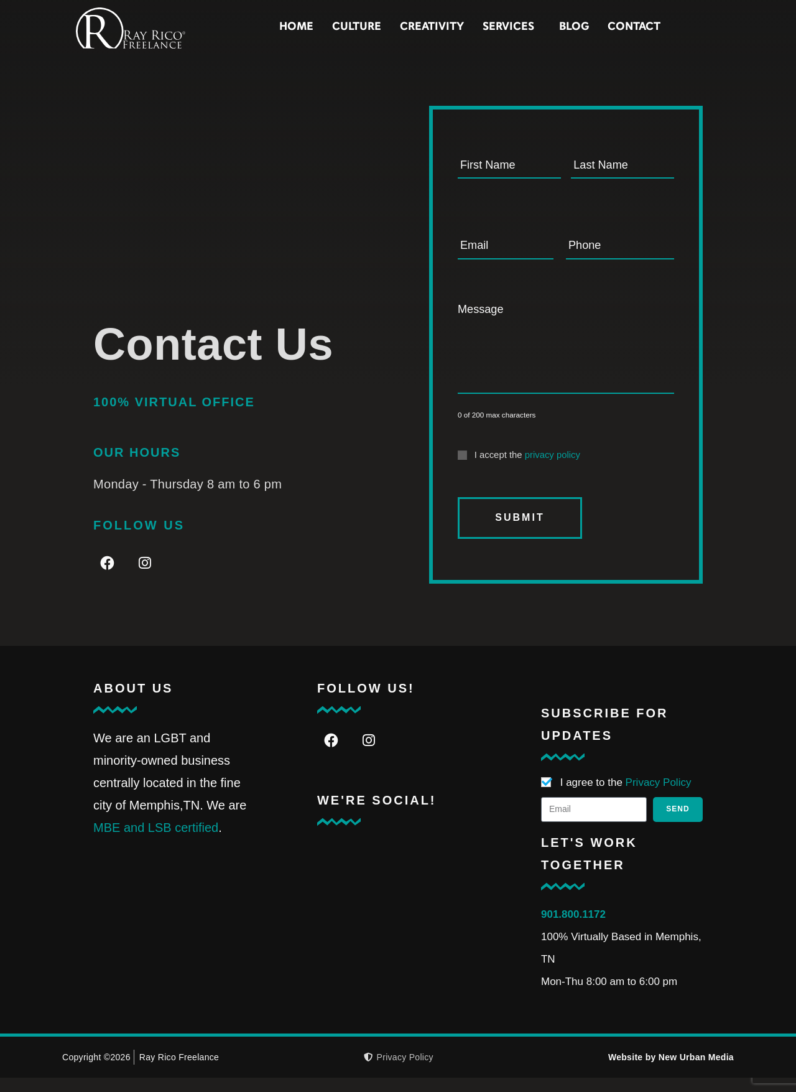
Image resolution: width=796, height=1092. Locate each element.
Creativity (487, 27)
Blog (629, 27)
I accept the (527, 470)
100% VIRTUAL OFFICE (174, 416)
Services (566, 27)
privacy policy (552, 470)
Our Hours (136, 467)
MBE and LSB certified (155, 842)
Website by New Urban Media (671, 1071)
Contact (688, 27)
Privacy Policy (659, 797)
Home (351, 27)
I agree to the (626, 797)
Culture (411, 27)
